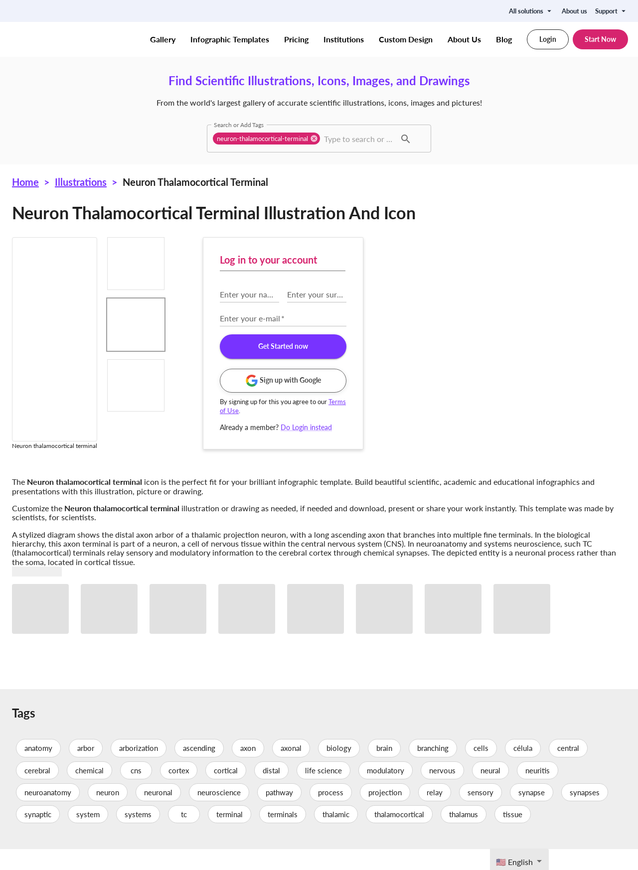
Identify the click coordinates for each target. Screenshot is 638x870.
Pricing (296, 39)
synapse (531, 812)
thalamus (463, 834)
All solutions (531, 10)
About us (574, 11)
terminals (283, 834)
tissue (512, 834)
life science (323, 790)
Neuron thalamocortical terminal (195, 182)
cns (136, 790)
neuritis (537, 790)
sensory (480, 812)
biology (339, 768)
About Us (464, 39)
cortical (226, 790)
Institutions (343, 39)
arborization (138, 768)
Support (611, 10)
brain (384, 768)
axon (248, 768)
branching (433, 768)
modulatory (385, 790)
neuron (107, 812)
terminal (229, 834)
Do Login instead (480, 427)
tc (183, 834)
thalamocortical (399, 834)
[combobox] (358, 138)
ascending (199, 768)
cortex (178, 790)
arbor (85, 768)
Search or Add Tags (239, 124)
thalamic (336, 834)
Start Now (600, 39)
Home (25, 182)
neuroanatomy (47, 812)
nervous (442, 790)
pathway (279, 812)
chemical (89, 790)
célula (522, 768)
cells (481, 768)
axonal (291, 768)
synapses (585, 812)
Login (547, 39)
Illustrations (81, 182)
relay (435, 812)
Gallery (162, 39)
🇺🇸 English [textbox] (514, 862)
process (330, 812)
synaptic (37, 834)
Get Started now (457, 346)
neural (490, 790)
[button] (266, 139)
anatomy (38, 768)
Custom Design (406, 39)
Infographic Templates (229, 39)
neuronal (158, 812)
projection (385, 812)
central (568, 768)
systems (138, 834)
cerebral (37, 790)
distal (271, 790)
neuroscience (219, 812)
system (88, 834)
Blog (504, 39)
